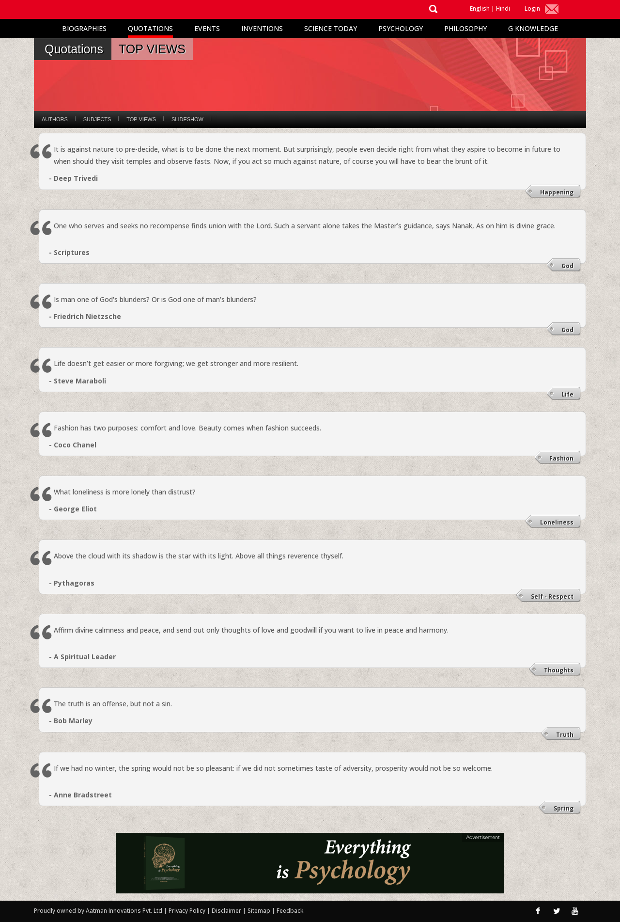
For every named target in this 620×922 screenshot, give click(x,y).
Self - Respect (552, 596)
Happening (557, 192)
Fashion (561, 458)
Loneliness (557, 522)
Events (207, 28)
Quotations (150, 28)
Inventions (262, 28)
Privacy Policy (188, 910)
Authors (55, 119)
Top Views (141, 119)
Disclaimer (226, 910)
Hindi (503, 8)
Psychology (400, 28)
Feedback (290, 910)
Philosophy (465, 28)
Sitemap (260, 910)
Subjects (97, 119)
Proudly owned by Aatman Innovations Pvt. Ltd (98, 910)
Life (567, 394)
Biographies (84, 28)
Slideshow (187, 119)
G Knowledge (533, 28)
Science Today (330, 28)
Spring (564, 808)
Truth (565, 735)
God (567, 266)
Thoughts (559, 670)
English (480, 8)
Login (532, 8)
